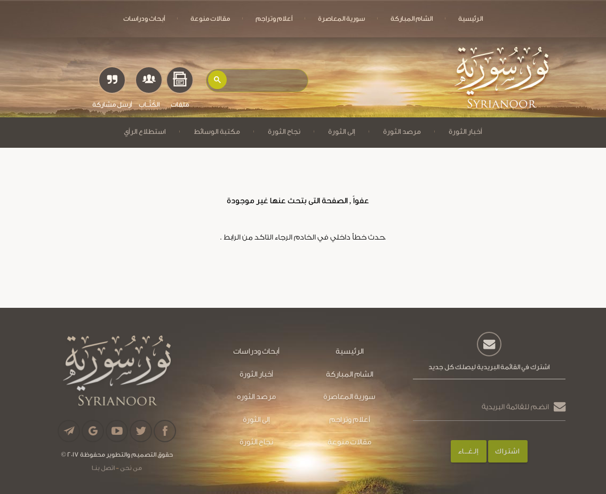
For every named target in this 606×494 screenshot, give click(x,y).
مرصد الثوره (256, 396)
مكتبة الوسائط (217, 132)
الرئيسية (470, 18)
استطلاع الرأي (145, 132)
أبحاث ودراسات (144, 18)
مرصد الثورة (402, 132)
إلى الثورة (341, 132)
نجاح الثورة (284, 132)
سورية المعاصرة (341, 18)
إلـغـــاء (468, 451)
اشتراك (507, 451)
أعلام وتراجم (274, 18)
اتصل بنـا (103, 468)
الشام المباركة (411, 18)
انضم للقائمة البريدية (515, 407)
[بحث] (266, 77)
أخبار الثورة (465, 132)
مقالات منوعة (210, 18)
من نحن (130, 468)
